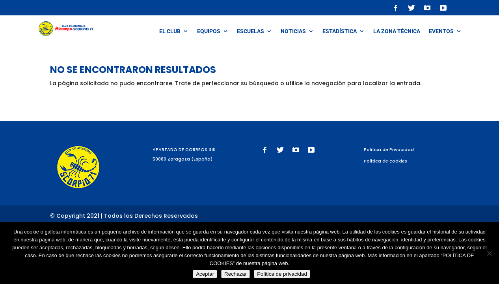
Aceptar (205, 274)
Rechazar (235, 274)
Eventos (441, 31)
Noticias (293, 31)
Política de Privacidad (389, 149)
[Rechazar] (489, 253)
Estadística (339, 31)
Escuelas (250, 31)
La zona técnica (396, 31)
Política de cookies (385, 161)
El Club (170, 31)
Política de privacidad (282, 274)
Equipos (208, 31)
